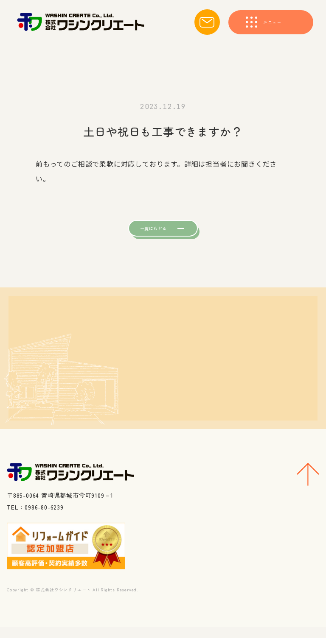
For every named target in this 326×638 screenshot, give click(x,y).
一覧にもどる (147, 233)
